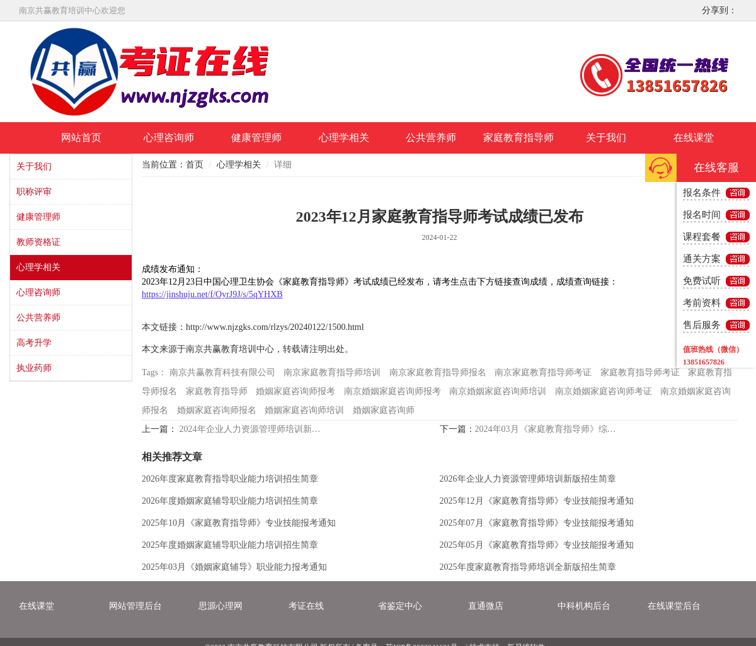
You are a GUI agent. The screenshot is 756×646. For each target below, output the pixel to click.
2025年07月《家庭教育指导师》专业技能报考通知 (537, 523)
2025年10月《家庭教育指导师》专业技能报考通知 (239, 523)
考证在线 (306, 606)
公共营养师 (431, 137)
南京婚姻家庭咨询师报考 (392, 391)
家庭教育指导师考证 (640, 372)
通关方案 (702, 259)
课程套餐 (702, 237)
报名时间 (702, 215)
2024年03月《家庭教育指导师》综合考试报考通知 (549, 429)
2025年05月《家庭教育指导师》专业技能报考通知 (537, 545)
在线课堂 (693, 137)
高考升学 (34, 343)
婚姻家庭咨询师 (384, 410)
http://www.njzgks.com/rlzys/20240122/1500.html (275, 327)
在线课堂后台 (674, 606)
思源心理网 (220, 606)
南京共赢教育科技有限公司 (222, 372)
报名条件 (702, 193)
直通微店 (485, 606)
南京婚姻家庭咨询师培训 (497, 391)
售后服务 (702, 325)
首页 (194, 164)
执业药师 (34, 368)
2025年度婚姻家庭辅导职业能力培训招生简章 (230, 545)
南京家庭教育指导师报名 (437, 372)
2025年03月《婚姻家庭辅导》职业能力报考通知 (234, 567)
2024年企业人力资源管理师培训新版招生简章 (254, 429)
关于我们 (606, 137)
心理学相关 (344, 137)
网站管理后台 (135, 606)
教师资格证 (38, 242)
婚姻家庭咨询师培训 (304, 410)
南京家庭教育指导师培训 (332, 372)
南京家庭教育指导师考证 (543, 372)
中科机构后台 (584, 606)
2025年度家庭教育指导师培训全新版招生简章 (528, 567)
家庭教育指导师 (518, 137)
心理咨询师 (169, 137)
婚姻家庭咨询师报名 (216, 410)
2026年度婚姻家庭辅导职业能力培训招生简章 (230, 501)
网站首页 (81, 137)
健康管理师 (256, 137)
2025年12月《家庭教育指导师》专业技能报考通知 (537, 501)
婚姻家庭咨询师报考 (295, 391)
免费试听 (702, 281)
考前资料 (702, 303)
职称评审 (34, 191)
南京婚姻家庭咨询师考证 (603, 391)
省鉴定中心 (400, 606)
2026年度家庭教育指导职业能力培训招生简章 (230, 479)
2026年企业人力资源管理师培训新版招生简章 (528, 479)
